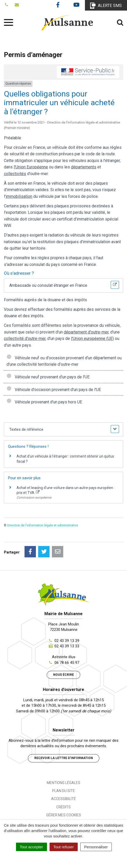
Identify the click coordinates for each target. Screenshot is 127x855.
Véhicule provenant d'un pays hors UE (44, 402)
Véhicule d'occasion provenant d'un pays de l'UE (53, 389)
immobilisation (19, 196)
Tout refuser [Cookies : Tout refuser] (63, 847)
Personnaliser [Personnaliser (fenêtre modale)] (96, 847)
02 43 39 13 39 (66, 640)
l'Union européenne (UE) (92, 338)
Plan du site (63, 791)
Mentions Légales (63, 783)
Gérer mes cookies (63, 815)
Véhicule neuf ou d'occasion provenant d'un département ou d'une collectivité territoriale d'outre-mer (64, 361)
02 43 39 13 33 (66, 646)
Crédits (63, 807)
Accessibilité (63, 799)
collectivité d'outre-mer (24, 338)
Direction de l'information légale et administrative (42, 525)
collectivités (15, 173)
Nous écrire (63, 675)
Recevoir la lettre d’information (63, 758)
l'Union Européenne (31, 167)
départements (83, 167)
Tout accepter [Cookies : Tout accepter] (31, 847)
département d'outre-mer (86, 332)
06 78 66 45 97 (66, 662)
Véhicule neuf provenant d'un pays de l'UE (48, 376)
